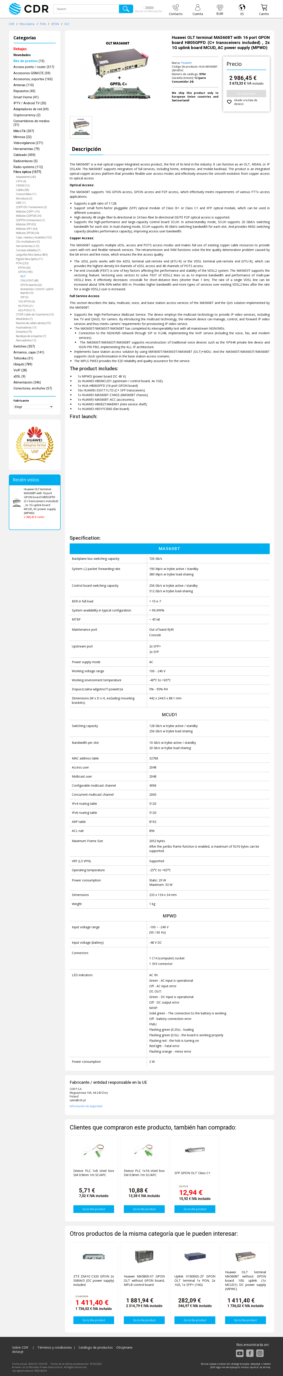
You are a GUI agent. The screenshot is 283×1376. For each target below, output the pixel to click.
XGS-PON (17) (26, 310)
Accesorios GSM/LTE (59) (31, 73)
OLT (66, 24)
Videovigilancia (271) (28, 143)
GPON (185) (25, 272)
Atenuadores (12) (26, 340)
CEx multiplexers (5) (28, 241)
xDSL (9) (19, 376)
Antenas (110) (23, 85)
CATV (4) (21, 181)
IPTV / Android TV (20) (29, 103)
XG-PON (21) (25, 306)
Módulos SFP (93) (26, 224)
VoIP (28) (20, 370)
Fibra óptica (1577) (27, 172)
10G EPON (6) (26, 301)
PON (43, 24)
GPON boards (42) (31, 285)
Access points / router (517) (33, 67)
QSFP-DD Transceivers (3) (31, 207)
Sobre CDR (20, 1347)
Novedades (22, 55)
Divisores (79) (24, 332)
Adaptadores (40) (26, 177)
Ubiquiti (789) (22, 364)
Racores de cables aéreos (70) (33, 323)
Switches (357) (24, 346)
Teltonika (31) (23, 358)
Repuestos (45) (24, 91)
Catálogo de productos (95, 1347)
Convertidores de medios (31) (31, 123)
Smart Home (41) (26, 97)
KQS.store (40, 1370)
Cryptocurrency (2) (26, 115)
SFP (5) (24, 297)
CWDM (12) (22, 185)
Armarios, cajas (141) (28, 352)
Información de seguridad (86, 1106)
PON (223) (22, 263)
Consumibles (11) (26, 194)
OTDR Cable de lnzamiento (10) (35, 314)
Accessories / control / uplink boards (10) (36, 291)
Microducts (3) (24, 198)
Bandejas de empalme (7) (31, 336)
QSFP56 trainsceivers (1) (30, 220)
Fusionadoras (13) (26, 327)
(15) (28, 61)
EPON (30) (24, 268)
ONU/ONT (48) (29, 280)
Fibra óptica (26, 24)
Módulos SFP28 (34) (27, 233)
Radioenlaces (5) (25, 161)
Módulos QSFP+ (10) (28, 211)
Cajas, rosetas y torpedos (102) (34, 237)
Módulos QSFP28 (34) (28, 216)
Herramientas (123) (27, 246)
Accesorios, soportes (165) (33, 79)
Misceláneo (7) (24, 319)
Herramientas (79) (26, 149)
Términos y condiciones (54, 1347)
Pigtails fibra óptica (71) (29, 259)
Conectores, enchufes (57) (32, 388)
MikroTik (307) (23, 131)
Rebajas (20, 49)
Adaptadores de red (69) (31, 109)
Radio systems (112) (28, 167)
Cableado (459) (24, 155)
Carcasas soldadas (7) (28, 250)
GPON (55, 24)
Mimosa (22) (22, 137)
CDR (11, 24)
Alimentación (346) (27, 382)
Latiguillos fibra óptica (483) (32, 254)
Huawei (186, 63)
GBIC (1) (20, 203)
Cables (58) (22, 190)
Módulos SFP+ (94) (26, 229)
